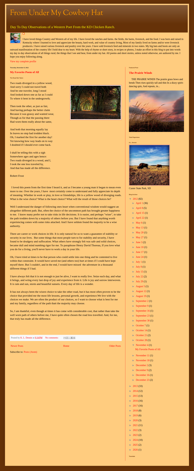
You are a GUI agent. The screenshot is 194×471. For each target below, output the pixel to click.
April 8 (140, 208)
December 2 (142, 365)
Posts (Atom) (30, 352)
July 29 (140, 281)
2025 (135, 444)
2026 (135, 449)
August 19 (141, 296)
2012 (135, 198)
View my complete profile (23, 61)
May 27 (140, 237)
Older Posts (115, 345)
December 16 (143, 375)
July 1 (139, 261)
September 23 (143, 315)
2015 (135, 395)
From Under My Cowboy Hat (56, 13)
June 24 (140, 257)
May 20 (140, 232)
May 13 (140, 227)
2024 (135, 439)
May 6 (139, 222)
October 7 (141, 325)
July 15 (140, 271)
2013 (135, 386)
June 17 (140, 252)
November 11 (143, 355)
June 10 (140, 247)
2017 (135, 405)
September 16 (143, 310)
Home (66, 345)
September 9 (142, 305)
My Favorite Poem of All (24, 72)
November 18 (143, 360)
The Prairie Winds (140, 72)
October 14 (142, 330)
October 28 (142, 340)
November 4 (142, 345)
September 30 (143, 320)
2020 (135, 420)
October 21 (142, 335)
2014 (135, 391)
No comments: (52, 337)
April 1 (140, 203)
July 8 (139, 266)
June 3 (139, 242)
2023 (135, 435)
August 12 (141, 291)
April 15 (140, 212)
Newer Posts (17, 345)
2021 (135, 425)
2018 (135, 410)
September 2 (142, 301)
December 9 (142, 370)
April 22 (140, 217)
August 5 (141, 286)
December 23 (143, 380)
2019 (135, 415)
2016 (135, 400)
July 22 (140, 276)
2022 (135, 430)
